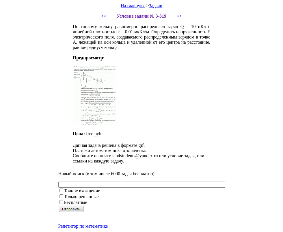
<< (103, 16)
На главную (133, 5)
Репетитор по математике (83, 226)
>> (179, 16)
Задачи (155, 5)
